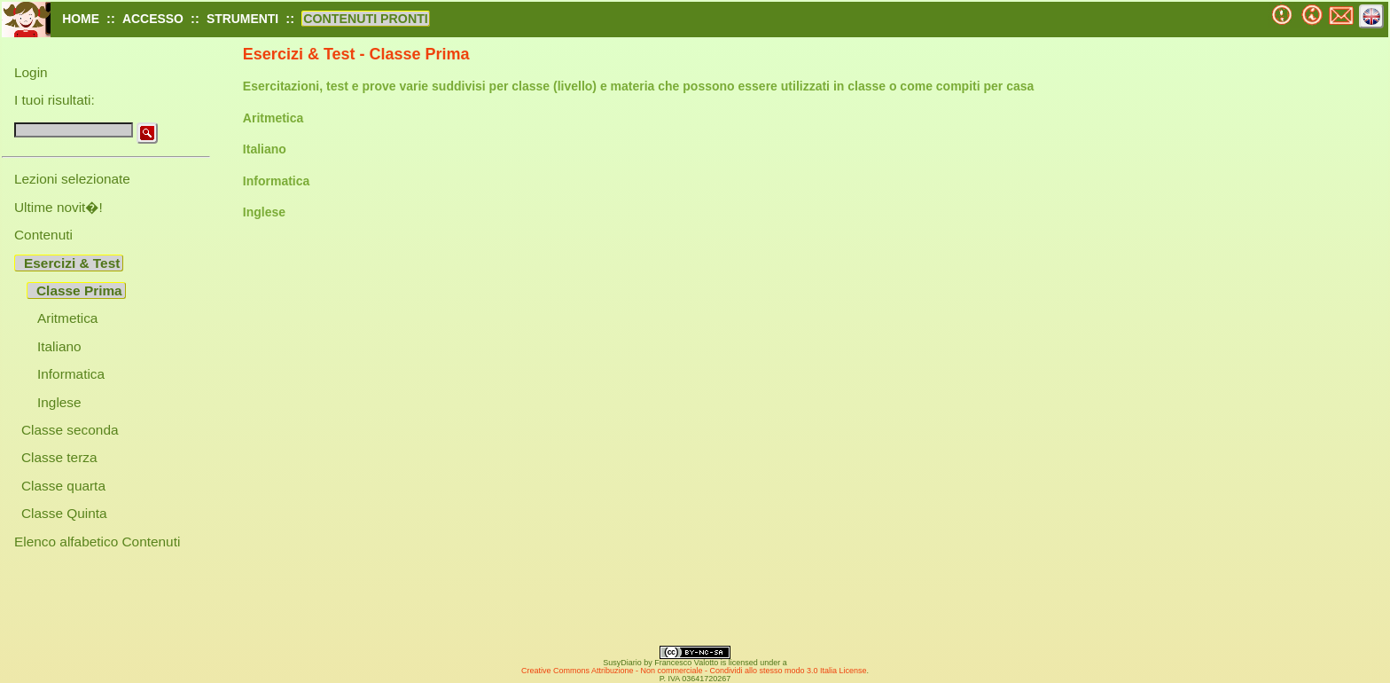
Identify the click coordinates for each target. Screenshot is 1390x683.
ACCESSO (153, 19)
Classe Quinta (64, 513)
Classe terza (59, 457)
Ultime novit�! (58, 207)
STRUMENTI (242, 19)
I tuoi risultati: (54, 99)
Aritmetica (67, 318)
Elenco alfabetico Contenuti (97, 541)
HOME (80, 19)
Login (31, 72)
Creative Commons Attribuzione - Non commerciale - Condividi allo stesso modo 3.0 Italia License (694, 670)
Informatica (71, 373)
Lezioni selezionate (72, 178)
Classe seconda (70, 429)
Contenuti (43, 234)
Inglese (59, 402)
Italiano (59, 346)
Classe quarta (63, 485)
